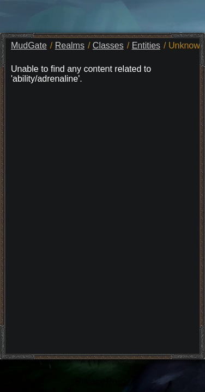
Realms (70, 45)
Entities (146, 45)
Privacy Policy (102, 381)
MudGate (29, 45)
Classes (108, 45)
